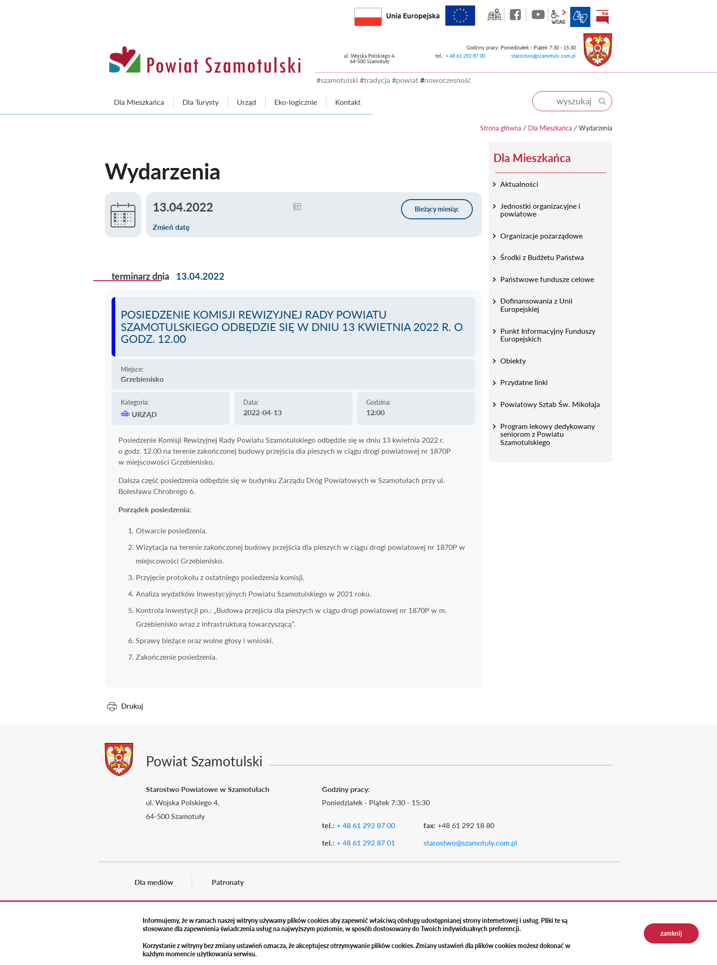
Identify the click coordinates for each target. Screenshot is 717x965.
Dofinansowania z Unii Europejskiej (536, 304)
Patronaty (228, 882)
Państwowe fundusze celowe (547, 279)
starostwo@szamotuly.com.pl (543, 56)
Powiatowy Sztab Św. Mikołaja (550, 404)
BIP (602, 17)
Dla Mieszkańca (550, 128)
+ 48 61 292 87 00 (465, 56)
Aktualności (519, 183)
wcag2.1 (558, 17)
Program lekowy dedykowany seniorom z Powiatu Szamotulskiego (547, 434)
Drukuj (132, 705)
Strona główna (500, 128)
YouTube (538, 15)
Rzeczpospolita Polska (381, 15)
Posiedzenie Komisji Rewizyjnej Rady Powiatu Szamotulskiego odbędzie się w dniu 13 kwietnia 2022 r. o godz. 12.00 (292, 326)
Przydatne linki (524, 382)
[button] (297, 207)
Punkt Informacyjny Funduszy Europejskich (547, 334)
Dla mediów (153, 882)
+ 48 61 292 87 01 (366, 842)
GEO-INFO (494, 15)
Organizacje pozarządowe (541, 235)
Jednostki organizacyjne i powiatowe (540, 209)
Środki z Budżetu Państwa (542, 257)
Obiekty (513, 360)
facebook (516, 15)
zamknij (671, 933)
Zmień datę (171, 226)
